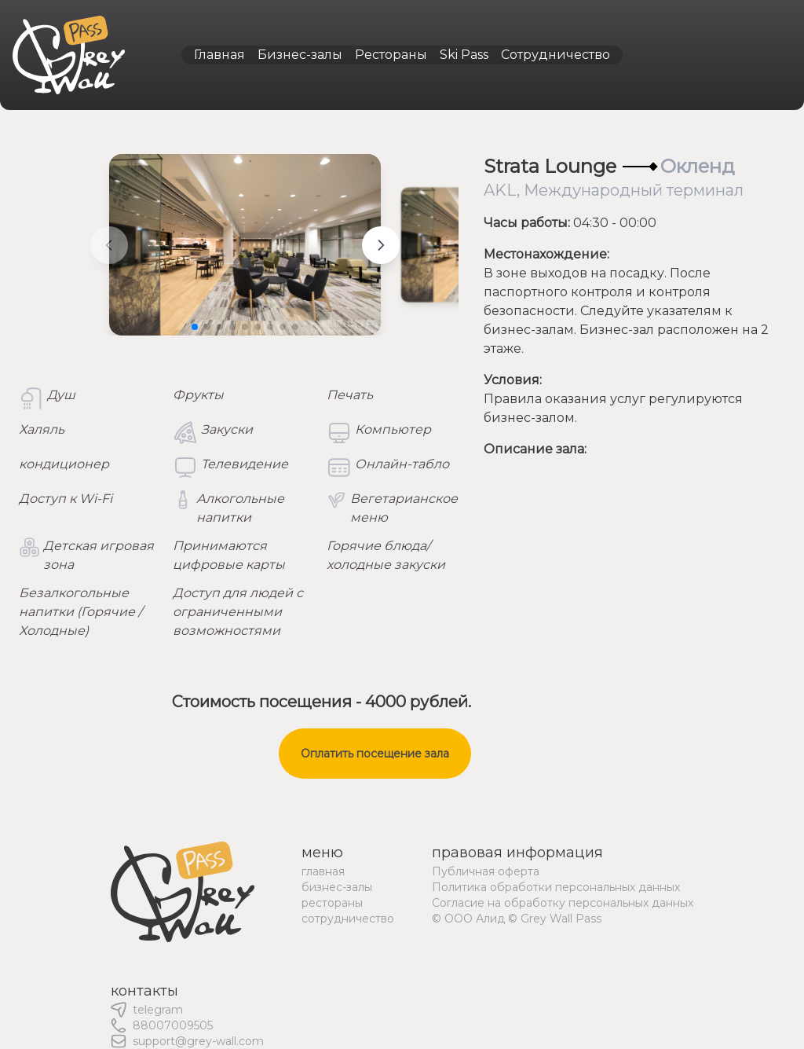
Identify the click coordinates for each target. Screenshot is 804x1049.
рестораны (332, 903)
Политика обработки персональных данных (556, 887)
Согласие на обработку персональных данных (562, 903)
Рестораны (391, 54)
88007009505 (173, 1025)
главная (323, 871)
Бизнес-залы (300, 54)
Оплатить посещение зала (375, 753)
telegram (158, 1010)
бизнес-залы (337, 887)
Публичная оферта (485, 871)
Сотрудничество (555, 54)
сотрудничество (348, 918)
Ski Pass (464, 54)
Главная (219, 54)
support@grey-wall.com (198, 1041)
